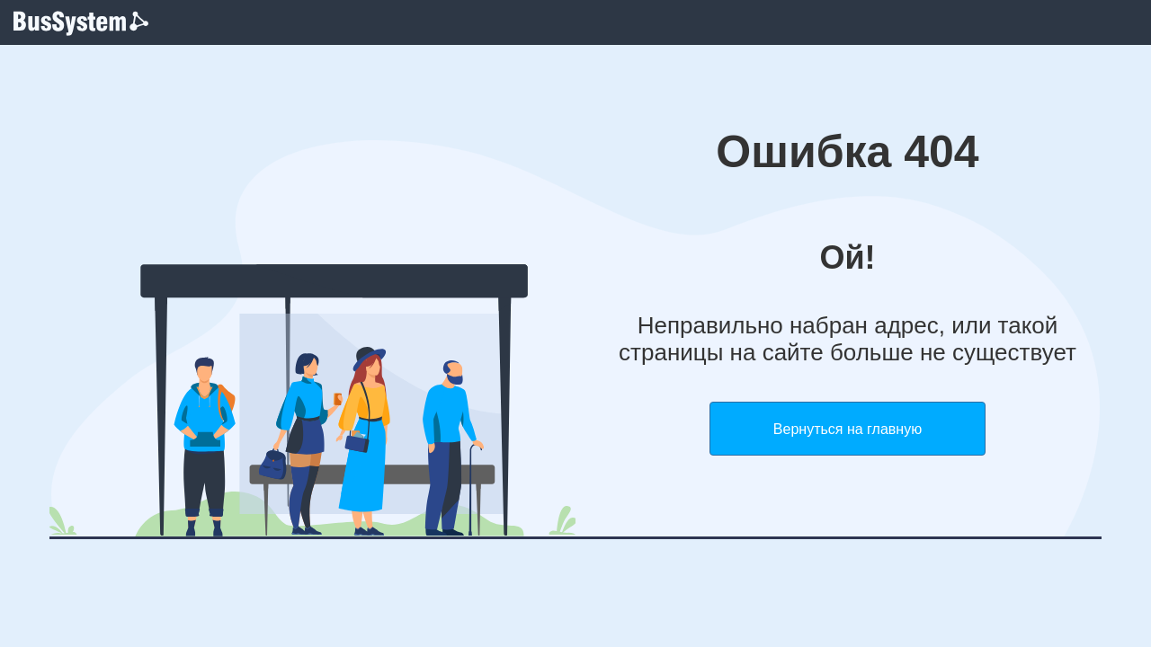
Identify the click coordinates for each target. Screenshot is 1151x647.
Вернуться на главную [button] (847, 429)
